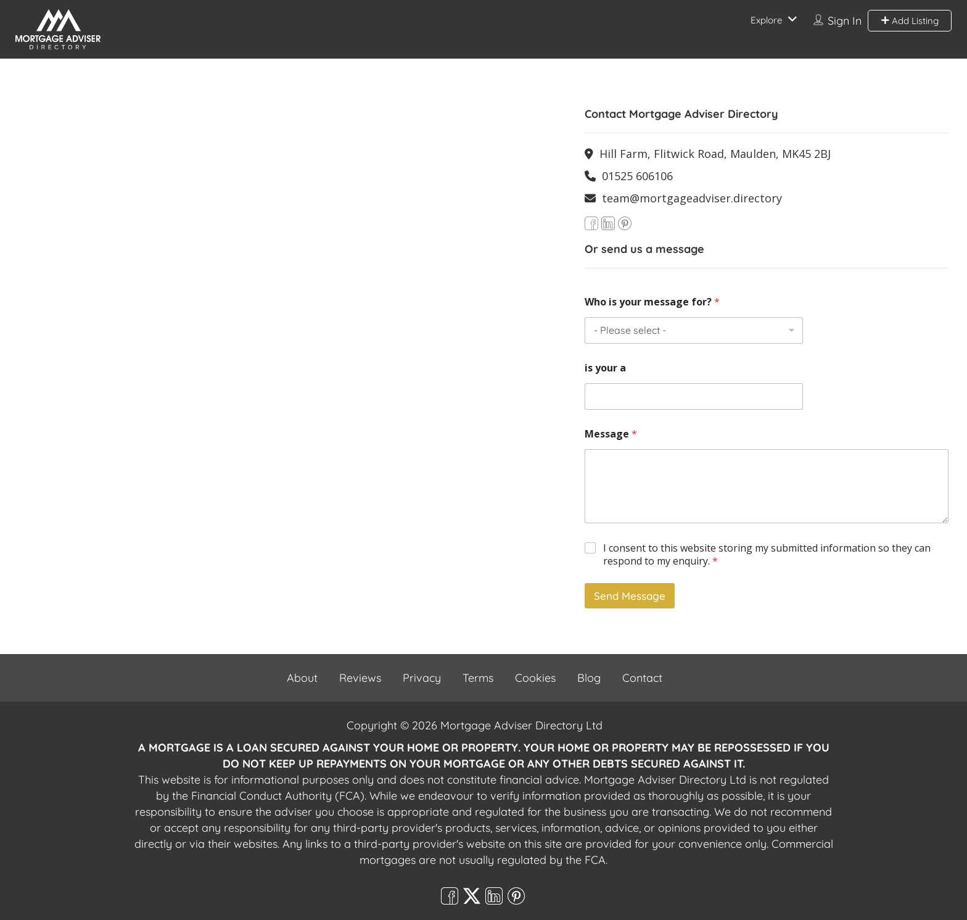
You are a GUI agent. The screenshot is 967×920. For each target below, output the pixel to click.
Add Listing (910, 21)
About (302, 678)
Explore (766, 20)
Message (611, 434)
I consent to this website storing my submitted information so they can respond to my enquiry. (767, 555)
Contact (642, 678)
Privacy (422, 678)
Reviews (360, 678)
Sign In (845, 21)
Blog (589, 678)
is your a (605, 368)
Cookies (535, 678)
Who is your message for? (652, 302)
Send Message (629, 595)
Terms (478, 678)
